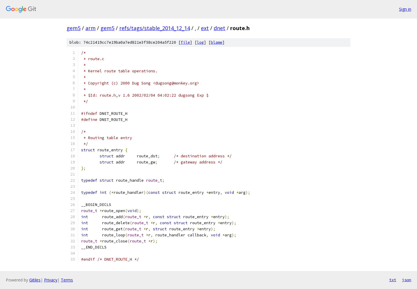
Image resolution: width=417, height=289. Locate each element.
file (185, 42)
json (406, 279)
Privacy (50, 280)
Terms (67, 280)
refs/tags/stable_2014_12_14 (154, 28)
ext (205, 28)
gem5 (74, 28)
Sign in (405, 9)
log (200, 42)
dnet (219, 28)
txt (392, 279)
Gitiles (35, 280)
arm (90, 28)
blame (216, 42)
